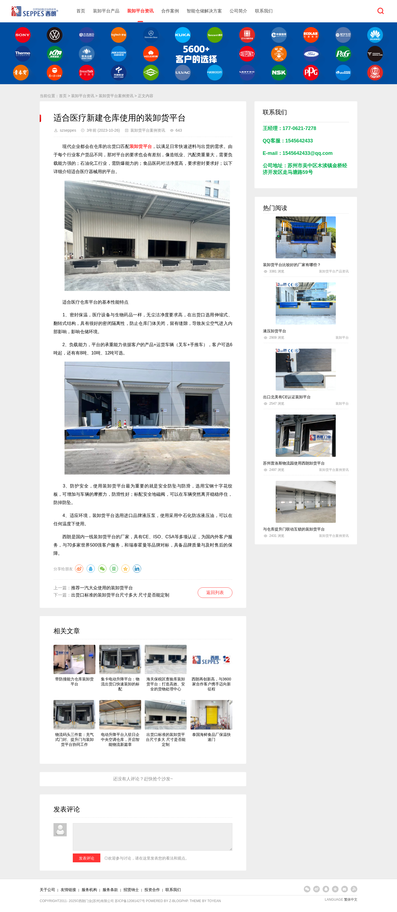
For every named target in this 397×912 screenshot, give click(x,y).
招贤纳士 (131, 889)
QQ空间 (125, 568)
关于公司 (47, 889)
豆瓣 (114, 568)
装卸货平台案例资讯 (116, 96)
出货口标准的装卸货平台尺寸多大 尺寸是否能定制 (120, 595)
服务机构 (89, 889)
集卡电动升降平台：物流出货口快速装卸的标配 (120, 684)
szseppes (68, 130)
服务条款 (110, 889)
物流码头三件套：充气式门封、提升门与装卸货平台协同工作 (74, 739)
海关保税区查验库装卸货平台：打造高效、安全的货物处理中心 (165, 684)
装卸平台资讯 (140, 11)
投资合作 (152, 889)
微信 (102, 568)
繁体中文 (350, 900)
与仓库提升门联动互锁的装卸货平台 (294, 529)
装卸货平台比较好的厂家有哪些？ (292, 265)
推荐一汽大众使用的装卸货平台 (102, 587)
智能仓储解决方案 (204, 11)
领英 (137, 568)
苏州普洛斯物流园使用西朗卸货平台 (294, 463)
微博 (79, 568)
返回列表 (215, 592)
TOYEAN (214, 901)
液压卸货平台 (274, 331)
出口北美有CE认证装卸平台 (287, 397)
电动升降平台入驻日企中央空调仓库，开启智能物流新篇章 (120, 739)
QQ (91, 568)
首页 (80, 11)
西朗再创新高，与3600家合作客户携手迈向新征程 (211, 684)
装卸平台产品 (106, 11)
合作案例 (170, 11)
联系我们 (264, 11)
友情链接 (68, 889)
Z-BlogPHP (178, 901)
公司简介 (238, 11)
